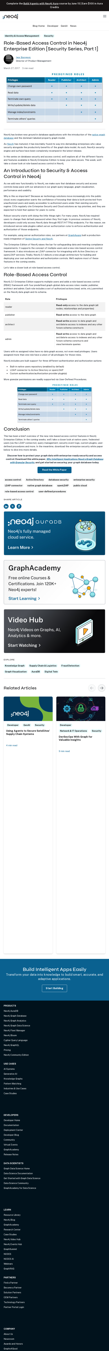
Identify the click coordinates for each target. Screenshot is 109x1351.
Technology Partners (14, 1302)
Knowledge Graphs (13, 1079)
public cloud (80, 485)
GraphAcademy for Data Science (20, 1188)
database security (59, 480)
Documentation (11, 1125)
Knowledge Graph (14, 666)
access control (13, 480)
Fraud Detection (70, 666)
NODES (7, 1254)
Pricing (7, 1050)
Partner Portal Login (14, 1307)
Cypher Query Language (16, 1040)
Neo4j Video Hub (12, 1239)
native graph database (39, 485)
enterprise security (84, 480)
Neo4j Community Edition (16, 1055)
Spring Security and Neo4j (39, 238)
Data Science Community (16, 1183)
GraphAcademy (11, 1149)
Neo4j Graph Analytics (15, 1021)
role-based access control (19, 491)
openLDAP (63, 485)
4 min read (11, 745)
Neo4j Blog (9, 1220)
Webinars (8, 1264)
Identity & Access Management (22, 36)
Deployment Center (13, 1130)
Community (9, 1140)
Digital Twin (51, 671)
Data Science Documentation (18, 1173)
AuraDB (36, 671)
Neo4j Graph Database (15, 1016)
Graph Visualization (16, 671)
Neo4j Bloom (10, 1035)
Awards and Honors (13, 1344)
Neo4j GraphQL (11, 1045)
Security (48, 36)
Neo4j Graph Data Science (17, 1025)
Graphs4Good (10, 1348)
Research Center (12, 1229)
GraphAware (74, 235)
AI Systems (9, 1069)
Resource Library (12, 1215)
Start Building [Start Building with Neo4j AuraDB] (54, 988)
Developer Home (12, 1120)
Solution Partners (12, 1292)
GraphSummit (10, 1249)
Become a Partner (13, 1287)
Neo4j (10, 144)
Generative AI (10, 1074)
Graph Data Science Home (17, 1168)
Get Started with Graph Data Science (22, 1178)
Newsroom (9, 1339)
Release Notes (11, 1154)
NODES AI (9, 1259)
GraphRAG (9, 1268)
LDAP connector (14, 485)
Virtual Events (11, 1144)
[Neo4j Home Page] (10, 16)
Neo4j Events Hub (13, 1244)
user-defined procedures (52, 491)
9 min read (64, 751)
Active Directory (35, 480)
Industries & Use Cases (15, 1088)
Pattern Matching (12, 1083)
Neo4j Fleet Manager (14, 1030)
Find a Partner (11, 1283)
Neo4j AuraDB (11, 1011)
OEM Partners (11, 1297)
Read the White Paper (54, 469)
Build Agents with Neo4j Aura (40, 3)
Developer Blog (11, 1135)
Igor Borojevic (23, 57)
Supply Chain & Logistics (42, 666)
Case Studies (10, 1093)
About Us (8, 1334)
